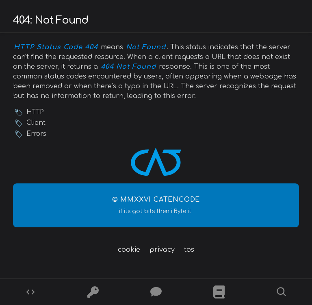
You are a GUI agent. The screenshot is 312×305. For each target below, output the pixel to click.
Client (36, 123)
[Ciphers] (93, 292)
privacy (162, 249)
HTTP (34, 112)
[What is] (219, 292)
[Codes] (30, 292)
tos (189, 249)
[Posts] (156, 292)
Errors (36, 134)
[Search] (281, 292)
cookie (129, 249)
